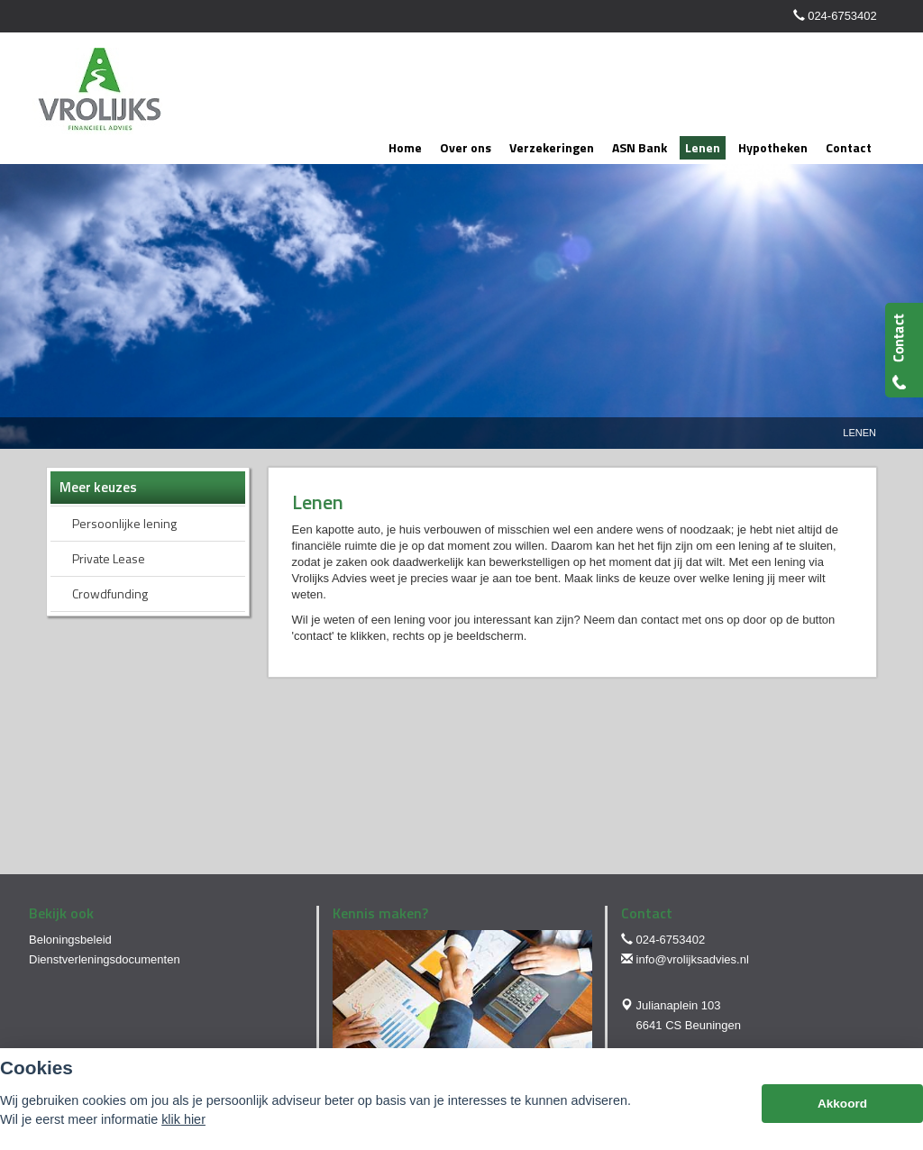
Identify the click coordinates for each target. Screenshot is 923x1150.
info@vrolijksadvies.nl (692, 959)
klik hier (183, 1119)
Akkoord (842, 1103)
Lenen (859, 432)
